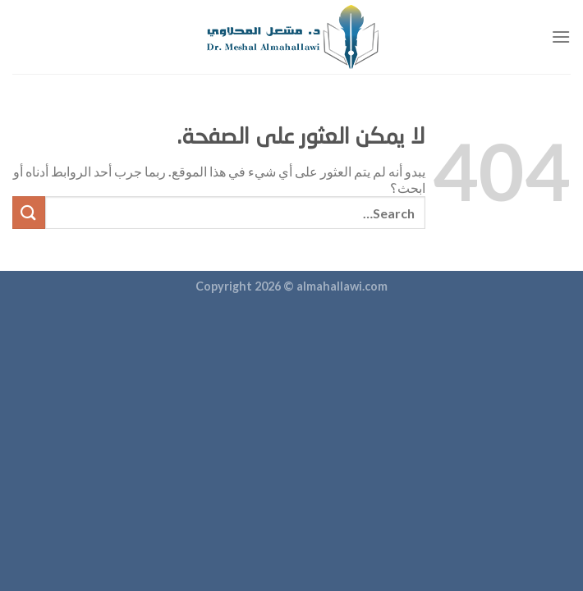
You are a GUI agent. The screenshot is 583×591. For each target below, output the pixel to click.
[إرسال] (28, 212)
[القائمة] (561, 36)
